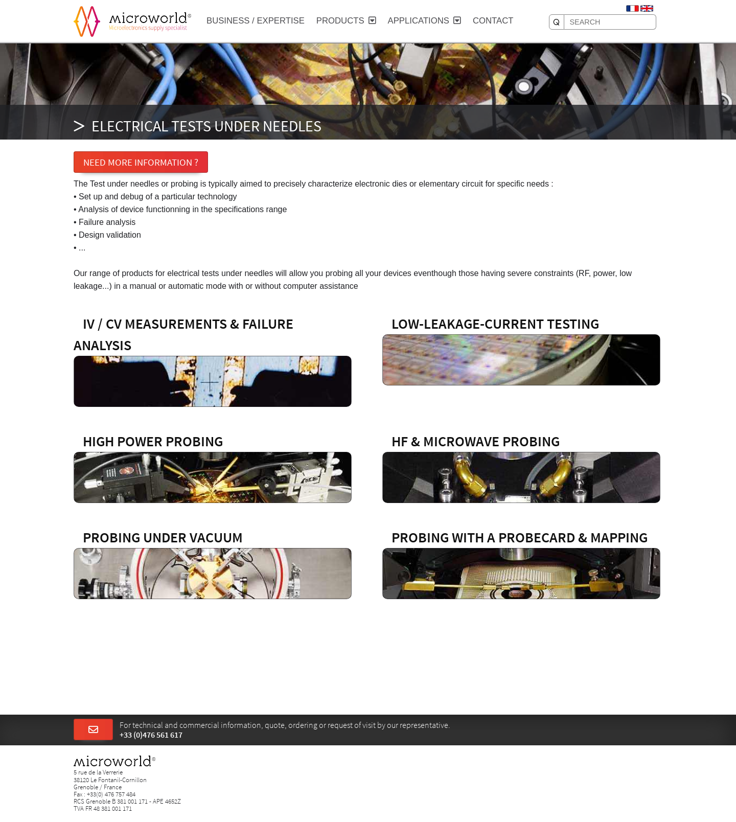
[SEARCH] (556, 22)
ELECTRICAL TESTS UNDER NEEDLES (206, 125)
